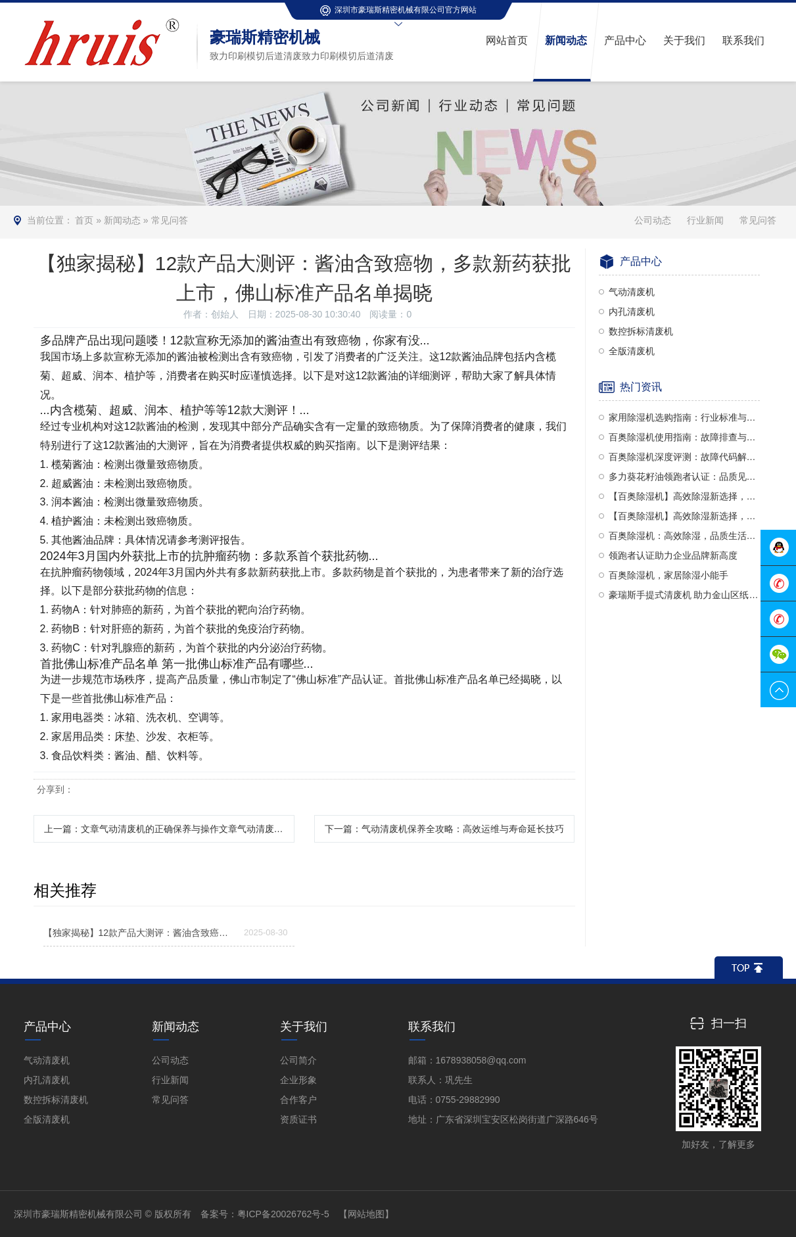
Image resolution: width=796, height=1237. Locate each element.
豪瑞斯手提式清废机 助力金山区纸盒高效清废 (684, 595)
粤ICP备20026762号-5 (283, 1214)
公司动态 (652, 220)
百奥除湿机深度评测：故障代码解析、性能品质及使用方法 (684, 457)
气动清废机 (632, 292)
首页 (84, 220)
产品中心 (47, 1026)
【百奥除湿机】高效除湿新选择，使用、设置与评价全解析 (684, 516)
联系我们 (432, 1026)
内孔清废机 (632, 311)
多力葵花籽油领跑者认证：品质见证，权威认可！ (684, 476)
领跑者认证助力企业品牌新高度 (673, 555)
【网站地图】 (366, 1214)
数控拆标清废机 (641, 331)
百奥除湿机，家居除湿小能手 (668, 575)
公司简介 (298, 1060)
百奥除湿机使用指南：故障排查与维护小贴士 (684, 437)
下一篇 (444, 829)
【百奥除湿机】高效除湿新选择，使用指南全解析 (684, 496)
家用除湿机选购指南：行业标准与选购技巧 (684, 417)
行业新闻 (705, 220)
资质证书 (298, 1119)
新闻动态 (122, 220)
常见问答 (169, 220)
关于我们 (303, 1026)
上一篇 (169, 829)
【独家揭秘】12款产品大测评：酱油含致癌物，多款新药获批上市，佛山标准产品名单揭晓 (139, 932)
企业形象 (298, 1080)
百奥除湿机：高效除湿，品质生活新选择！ (684, 535)
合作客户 (298, 1099)
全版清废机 (632, 351)
